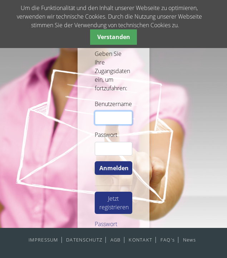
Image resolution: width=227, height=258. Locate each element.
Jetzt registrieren (114, 203)
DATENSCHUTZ (84, 239)
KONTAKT (140, 239)
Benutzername (113, 104)
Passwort (106, 135)
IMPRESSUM (43, 239)
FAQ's (168, 239)
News (189, 239)
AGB (115, 239)
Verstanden (113, 37)
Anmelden (114, 168)
